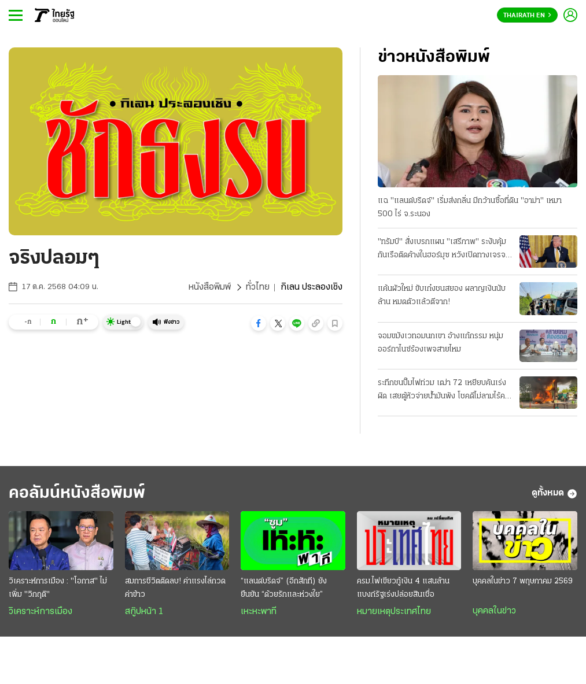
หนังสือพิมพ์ (210, 287)
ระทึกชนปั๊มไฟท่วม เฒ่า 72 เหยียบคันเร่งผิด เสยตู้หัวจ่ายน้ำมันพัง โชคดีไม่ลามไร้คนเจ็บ (444, 391)
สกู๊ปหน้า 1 (144, 611)
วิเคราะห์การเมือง (40, 611)
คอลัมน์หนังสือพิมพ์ (77, 493)
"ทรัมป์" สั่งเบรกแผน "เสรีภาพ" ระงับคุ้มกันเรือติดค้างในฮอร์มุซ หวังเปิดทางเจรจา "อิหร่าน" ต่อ (443, 250)
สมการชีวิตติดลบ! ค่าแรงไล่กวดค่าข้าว (175, 588)
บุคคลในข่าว (494, 611)
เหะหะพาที (259, 611)
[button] (258, 323)
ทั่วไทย (258, 287)
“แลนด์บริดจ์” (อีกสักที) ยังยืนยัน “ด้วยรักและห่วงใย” (284, 588)
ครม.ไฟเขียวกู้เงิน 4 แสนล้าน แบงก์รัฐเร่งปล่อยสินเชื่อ (403, 588)
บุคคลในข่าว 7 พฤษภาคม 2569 (523, 581)
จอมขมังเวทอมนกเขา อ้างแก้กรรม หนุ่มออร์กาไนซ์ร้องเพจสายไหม (440, 343)
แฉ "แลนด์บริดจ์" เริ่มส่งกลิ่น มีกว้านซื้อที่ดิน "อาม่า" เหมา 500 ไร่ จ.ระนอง (470, 208)
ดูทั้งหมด (554, 494)
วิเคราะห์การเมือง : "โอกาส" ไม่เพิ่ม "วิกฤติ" (58, 588)
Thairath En (527, 15)
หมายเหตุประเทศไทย (394, 611)
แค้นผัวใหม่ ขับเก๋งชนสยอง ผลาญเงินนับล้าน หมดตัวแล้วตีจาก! (442, 295)
